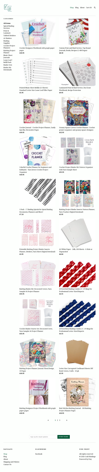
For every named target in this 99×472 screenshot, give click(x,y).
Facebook (38, 454)
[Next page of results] (66, 420)
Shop (72, 8)
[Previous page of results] (48, 420)
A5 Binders (7, 38)
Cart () (89, 8)
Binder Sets (7, 65)
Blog (77, 8)
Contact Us (7, 464)
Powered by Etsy (85, 459)
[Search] (95, 8)
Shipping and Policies (11, 462)
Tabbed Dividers (9, 36)
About (82, 8)
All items (7, 23)
